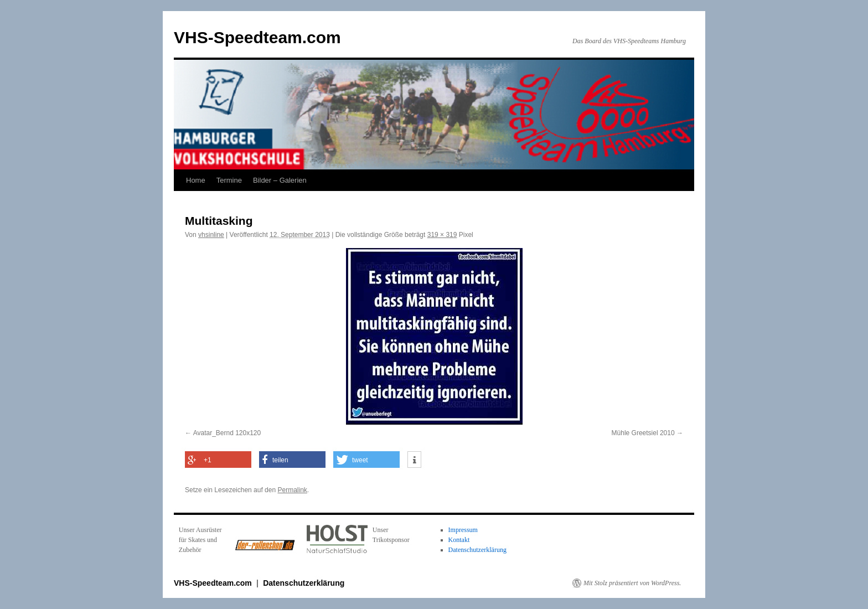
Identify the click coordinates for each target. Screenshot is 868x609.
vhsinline (211, 235)
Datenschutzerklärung (477, 550)
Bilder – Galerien (280, 180)
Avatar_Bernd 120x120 (227, 433)
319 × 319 (442, 235)
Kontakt (459, 540)
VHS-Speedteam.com (257, 37)
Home (195, 180)
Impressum (463, 530)
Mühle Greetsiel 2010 (643, 433)
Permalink (292, 490)
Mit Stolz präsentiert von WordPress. (632, 583)
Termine (229, 180)
